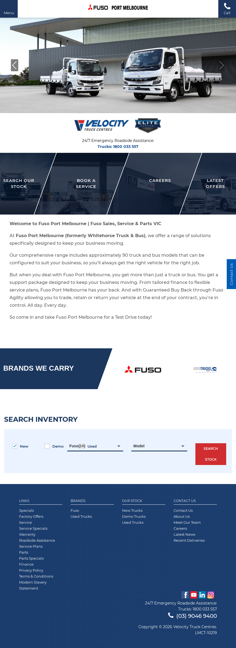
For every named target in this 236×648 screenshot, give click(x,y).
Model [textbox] (139, 446)
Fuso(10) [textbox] (77, 446)
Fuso (75, 510)
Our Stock (132, 501)
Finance (26, 564)
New (20, 446)
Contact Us (185, 501)
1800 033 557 (125, 146)
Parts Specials (31, 558)
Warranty (27, 534)
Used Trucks (81, 516)
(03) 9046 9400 (192, 616)
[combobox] (95, 446)
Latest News (184, 534)
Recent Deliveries (189, 540)
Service (25, 522)
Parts (23, 552)
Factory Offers (31, 516)
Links (24, 501)
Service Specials (33, 528)
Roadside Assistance (37, 540)
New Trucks (132, 510)
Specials (26, 510)
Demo (54, 446)
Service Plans (31, 546)
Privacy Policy (31, 570)
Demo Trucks (134, 516)
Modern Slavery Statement (33, 585)
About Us (182, 516)
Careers (180, 528)
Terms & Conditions (36, 576)
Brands (78, 501)
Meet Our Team (187, 522)
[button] (14, 65)
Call (227, 8)
